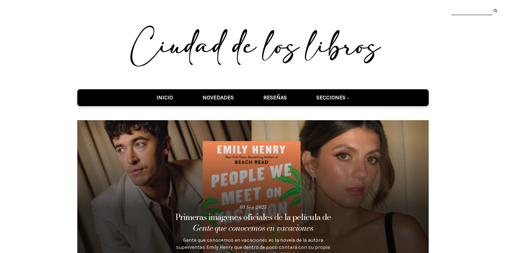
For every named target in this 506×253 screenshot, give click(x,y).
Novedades (218, 97)
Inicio (164, 97)
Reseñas (275, 97)
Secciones (330, 97)
